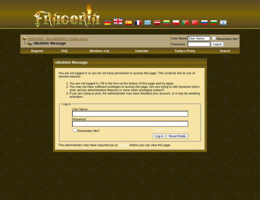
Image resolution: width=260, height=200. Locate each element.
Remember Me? (225, 39)
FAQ (64, 50)
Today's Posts (185, 50)
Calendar (141, 50)
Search (225, 50)
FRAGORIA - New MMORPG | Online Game (57, 39)
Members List (99, 50)
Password (178, 44)
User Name (179, 38)
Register (37, 50)
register (124, 145)
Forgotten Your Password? (170, 129)
